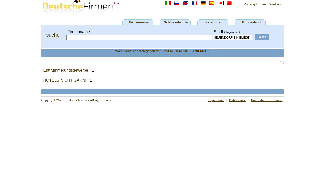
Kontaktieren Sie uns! (267, 100)
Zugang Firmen (255, 4)
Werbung (276, 4)
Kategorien (213, 22)
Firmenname (138, 22)
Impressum (216, 100)
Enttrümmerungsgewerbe (65, 70)
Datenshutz (237, 100)
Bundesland (251, 22)
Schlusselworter (176, 22)
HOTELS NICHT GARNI (64, 80)
